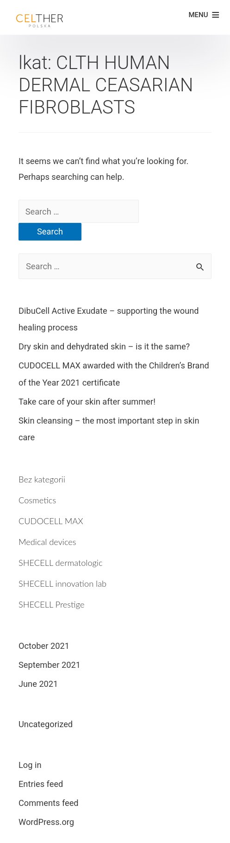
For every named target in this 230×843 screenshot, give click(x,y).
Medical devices (47, 542)
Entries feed (41, 784)
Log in (30, 765)
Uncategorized (46, 724)
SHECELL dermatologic (61, 563)
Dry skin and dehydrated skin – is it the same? (104, 346)
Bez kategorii (42, 479)
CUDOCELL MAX (51, 521)
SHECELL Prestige (51, 604)
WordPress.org (46, 822)
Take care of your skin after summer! (87, 401)
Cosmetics (37, 500)
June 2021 (38, 684)
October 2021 (44, 646)
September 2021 (50, 665)
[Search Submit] (163, 210)
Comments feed (49, 803)
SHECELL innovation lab (62, 583)
